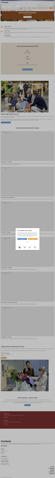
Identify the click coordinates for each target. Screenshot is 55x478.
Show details (27, 242)
